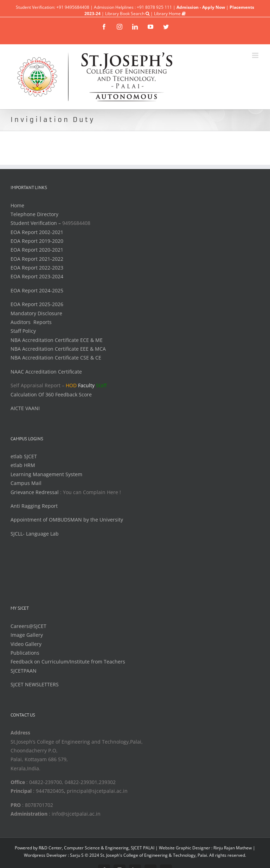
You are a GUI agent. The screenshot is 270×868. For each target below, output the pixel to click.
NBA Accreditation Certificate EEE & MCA (58, 348)
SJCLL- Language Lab (35, 533)
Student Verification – (36, 223)
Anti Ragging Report (34, 506)
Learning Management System (46, 474)
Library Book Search (127, 14)
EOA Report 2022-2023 (37, 267)
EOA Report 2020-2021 (37, 249)
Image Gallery (27, 634)
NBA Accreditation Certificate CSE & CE (56, 357)
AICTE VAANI (25, 408)
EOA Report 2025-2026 (37, 304)
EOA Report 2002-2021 (37, 232)
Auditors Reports (31, 322)
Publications (25, 652)
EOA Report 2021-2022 (37, 258)
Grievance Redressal (35, 492)
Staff (101, 385)
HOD (71, 385)
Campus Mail (26, 483)
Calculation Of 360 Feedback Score (51, 394)
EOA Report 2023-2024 (37, 276)
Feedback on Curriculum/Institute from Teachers (68, 661)
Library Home (170, 14)
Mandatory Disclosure (36, 313)
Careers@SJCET (28, 626)
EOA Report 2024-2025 (37, 290)
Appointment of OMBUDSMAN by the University (67, 519)
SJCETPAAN (24, 670)
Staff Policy (23, 331)
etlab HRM (23, 465)
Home (17, 205)
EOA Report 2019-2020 (37, 241)
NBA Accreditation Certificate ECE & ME (57, 340)
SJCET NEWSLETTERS (35, 684)
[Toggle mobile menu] (255, 55)
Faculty (86, 385)
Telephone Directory (34, 214)
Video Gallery (26, 644)
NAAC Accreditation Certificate (46, 371)
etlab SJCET (24, 456)
